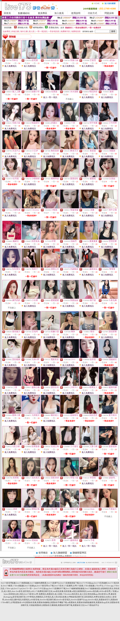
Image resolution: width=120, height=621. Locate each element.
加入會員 (59, 13)
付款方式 (92, 13)
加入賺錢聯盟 (60, 552)
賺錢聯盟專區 (79, 552)
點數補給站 (24, 13)
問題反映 (109, 13)
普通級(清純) (54, 27)
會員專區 (42, 13)
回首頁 (7, 13)
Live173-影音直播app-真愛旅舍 (60, 556)
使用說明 (75, 13)
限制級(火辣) (23, 27)
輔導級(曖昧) (38, 27)
